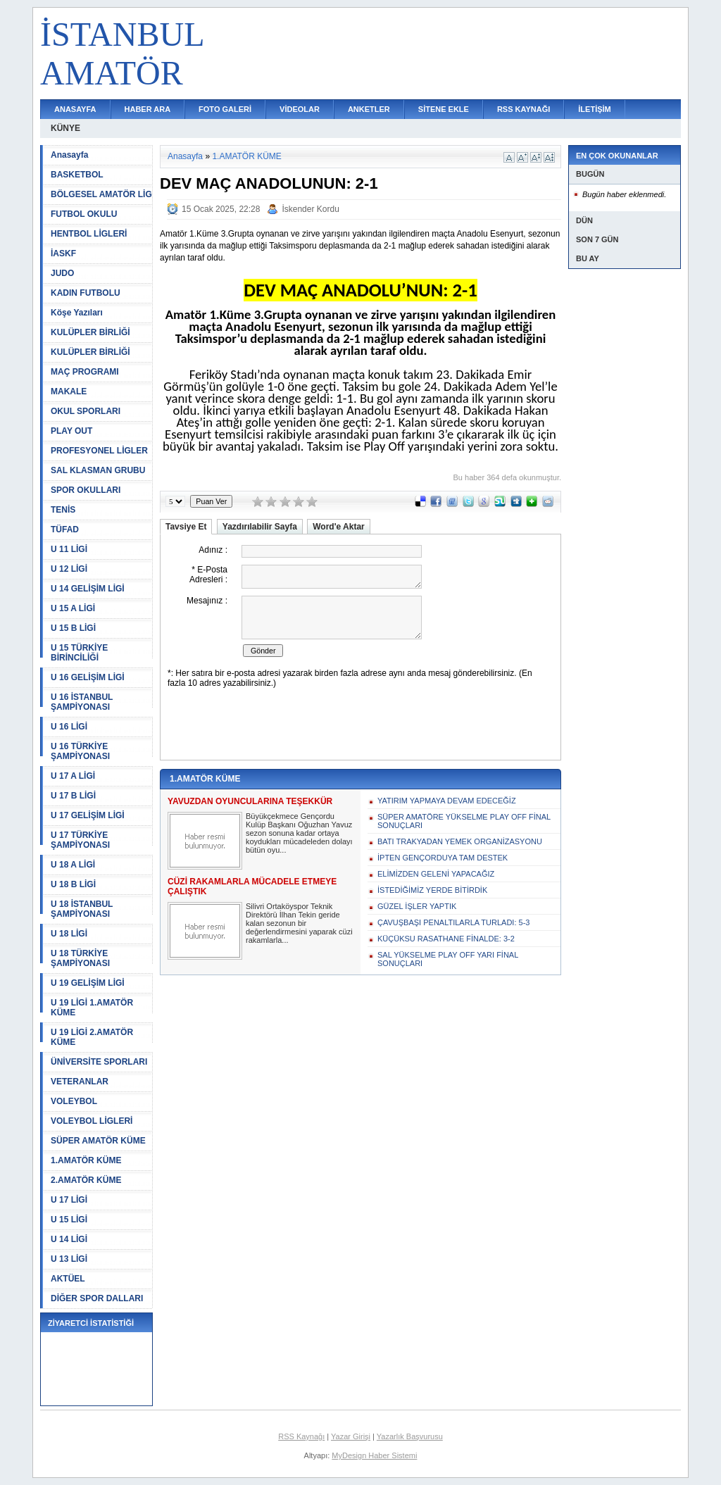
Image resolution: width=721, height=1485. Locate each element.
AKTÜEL (68, 1279)
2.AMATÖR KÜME (86, 1180)
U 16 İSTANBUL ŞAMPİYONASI (82, 702)
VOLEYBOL (74, 1101)
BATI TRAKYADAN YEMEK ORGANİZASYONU (459, 841)
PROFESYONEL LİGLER (99, 451)
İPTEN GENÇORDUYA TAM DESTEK (442, 857)
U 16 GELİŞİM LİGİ (88, 677)
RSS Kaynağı (301, 1436)
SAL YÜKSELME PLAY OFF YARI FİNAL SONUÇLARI (447, 959)
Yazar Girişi (350, 1436)
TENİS (63, 510)
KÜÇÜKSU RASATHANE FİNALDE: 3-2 (446, 938)
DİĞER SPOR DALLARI (97, 1298)
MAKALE (69, 391)
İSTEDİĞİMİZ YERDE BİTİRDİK (432, 890)
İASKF (63, 253)
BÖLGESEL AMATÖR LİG (101, 194)
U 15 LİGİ (69, 1219)
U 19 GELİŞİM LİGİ (88, 983)
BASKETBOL (77, 175)
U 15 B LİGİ (73, 628)
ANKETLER (369, 109)
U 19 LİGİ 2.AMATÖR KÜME (92, 1037)
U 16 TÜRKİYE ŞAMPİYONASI (80, 751)
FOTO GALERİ (225, 109)
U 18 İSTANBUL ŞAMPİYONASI (82, 909)
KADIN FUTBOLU (85, 293)
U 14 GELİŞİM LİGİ (88, 589)
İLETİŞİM (594, 109)
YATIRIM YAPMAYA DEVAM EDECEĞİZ (446, 800)
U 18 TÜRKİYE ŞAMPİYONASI (80, 958)
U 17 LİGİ (69, 1200)
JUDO (62, 273)
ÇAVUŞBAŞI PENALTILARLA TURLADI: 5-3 (453, 922)
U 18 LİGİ (69, 934)
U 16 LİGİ (69, 727)
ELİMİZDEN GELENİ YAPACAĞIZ (435, 874)
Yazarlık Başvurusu (410, 1436)
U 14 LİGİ (69, 1239)
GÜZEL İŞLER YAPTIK (416, 906)
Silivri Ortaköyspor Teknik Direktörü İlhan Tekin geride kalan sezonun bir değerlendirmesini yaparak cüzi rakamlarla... (299, 923)
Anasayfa (69, 155)
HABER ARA (148, 109)
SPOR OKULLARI (85, 490)
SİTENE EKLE (443, 109)
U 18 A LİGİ (73, 865)
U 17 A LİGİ (73, 776)
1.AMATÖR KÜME (86, 1160)
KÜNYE (65, 128)
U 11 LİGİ (69, 549)
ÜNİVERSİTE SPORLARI (99, 1062)
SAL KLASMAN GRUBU (98, 470)
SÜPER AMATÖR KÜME (98, 1141)
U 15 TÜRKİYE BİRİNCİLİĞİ (79, 653)
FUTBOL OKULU (84, 214)
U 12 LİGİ (69, 569)
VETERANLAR (79, 1081)
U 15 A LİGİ (73, 608)
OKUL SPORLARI (85, 411)
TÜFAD (65, 529)
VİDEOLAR (300, 109)
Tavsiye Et (185, 527)
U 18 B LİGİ (73, 884)
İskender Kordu (310, 209)
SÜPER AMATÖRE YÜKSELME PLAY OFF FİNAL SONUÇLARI (464, 821)
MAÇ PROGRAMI (85, 372)
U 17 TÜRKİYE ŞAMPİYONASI (80, 840)
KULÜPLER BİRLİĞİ (90, 332)
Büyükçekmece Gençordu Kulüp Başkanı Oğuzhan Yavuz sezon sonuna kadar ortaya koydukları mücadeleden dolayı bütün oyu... (299, 833)
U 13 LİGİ (69, 1259)
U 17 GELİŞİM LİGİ (88, 815)
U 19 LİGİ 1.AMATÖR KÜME (92, 1007)
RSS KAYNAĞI (523, 109)
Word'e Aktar (339, 527)
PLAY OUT (71, 431)
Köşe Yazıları (77, 313)
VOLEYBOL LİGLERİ (91, 1121)
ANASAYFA (75, 109)
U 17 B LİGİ (73, 796)
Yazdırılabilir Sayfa (259, 527)
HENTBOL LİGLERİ (89, 234)
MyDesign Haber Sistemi (374, 1455)
